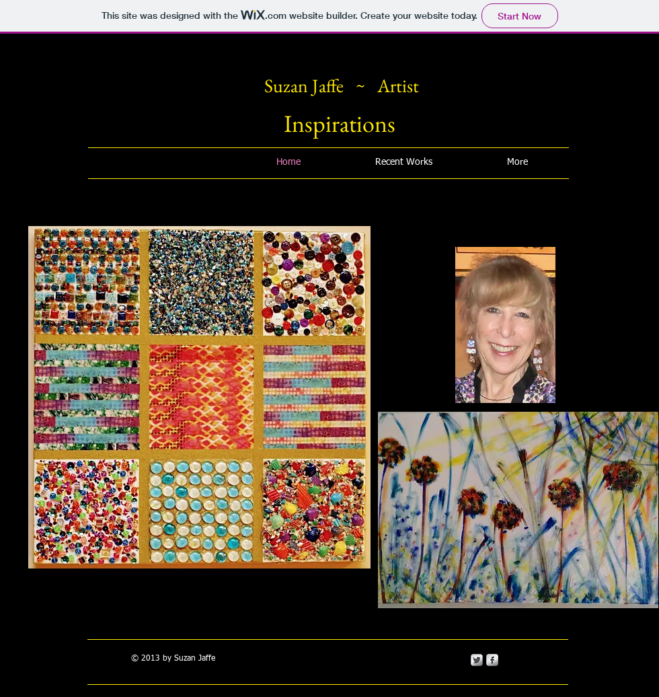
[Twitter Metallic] (477, 660)
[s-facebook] (492, 660)
